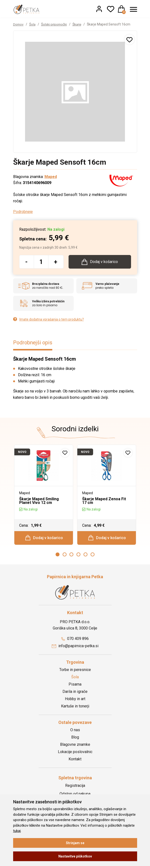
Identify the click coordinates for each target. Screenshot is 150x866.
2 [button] (64, 556)
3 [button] (71, 556)
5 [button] (86, 556)
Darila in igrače (75, 692)
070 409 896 (74, 640)
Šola (33, 24)
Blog (75, 738)
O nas (75, 731)
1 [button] (58, 556)
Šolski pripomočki (55, 24)
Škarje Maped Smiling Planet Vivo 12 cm (39, 501)
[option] (43, 495)
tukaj (17, 831)
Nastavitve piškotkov (75, 856)
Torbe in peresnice (75, 671)
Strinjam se (75, 843)
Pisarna (75, 685)
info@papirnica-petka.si (75, 647)
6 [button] (92, 556)
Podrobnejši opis (33, 343)
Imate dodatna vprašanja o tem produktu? (48, 320)
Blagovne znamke (75, 745)
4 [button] (78, 556)
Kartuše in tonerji (75, 707)
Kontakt (75, 760)
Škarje (78, 24)
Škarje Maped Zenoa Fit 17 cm (104, 501)
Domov (18, 24)
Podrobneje (23, 211)
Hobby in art (75, 700)
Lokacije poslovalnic (75, 753)
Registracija (75, 787)
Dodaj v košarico (44, 538)
